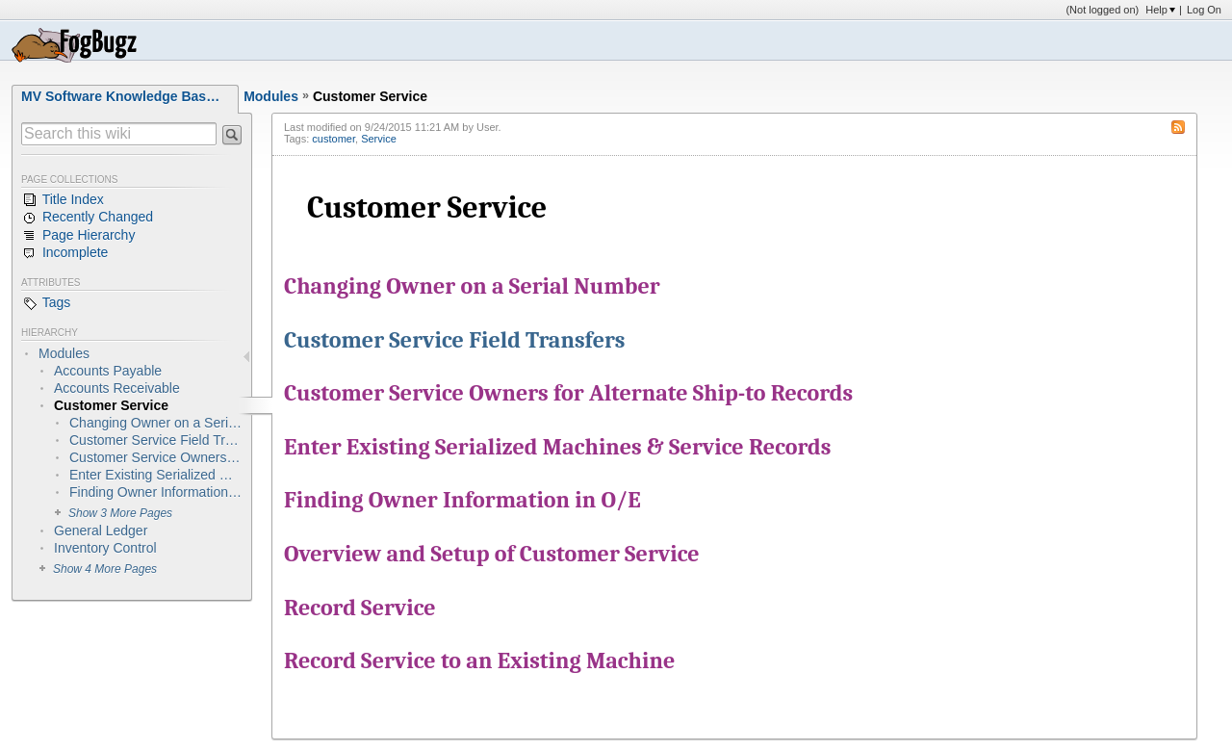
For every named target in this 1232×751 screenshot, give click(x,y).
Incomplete (64, 253)
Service (379, 138)
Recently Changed (87, 217)
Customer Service (370, 96)
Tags (45, 303)
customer (333, 138)
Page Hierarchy (78, 236)
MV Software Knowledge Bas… (120, 96)
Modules (271, 96)
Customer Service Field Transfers (455, 339)
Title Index (62, 200)
